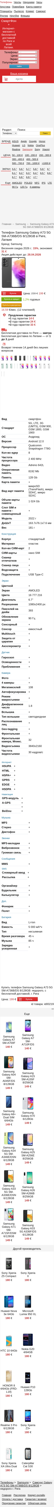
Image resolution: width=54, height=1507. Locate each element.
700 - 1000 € (32, 163)
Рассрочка (20, 1495)
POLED (28, 182)
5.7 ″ (28, 169)
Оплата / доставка (12, 1499)
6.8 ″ (21, 177)
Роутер (4, 15)
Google (33, 141)
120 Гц (23, 187)
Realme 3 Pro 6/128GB (9, 1427)
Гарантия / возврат (36, 1499)
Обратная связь (37, 1503)
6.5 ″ (42, 173)
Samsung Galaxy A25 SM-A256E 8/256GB (28, 1154)
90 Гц (15, 187)
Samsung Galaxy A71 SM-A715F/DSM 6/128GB (8, 1230)
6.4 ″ (35, 173)
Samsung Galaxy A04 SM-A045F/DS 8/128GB (9, 1078)
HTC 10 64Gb (8, 1350)
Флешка (25, 15)
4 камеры (35, 187)
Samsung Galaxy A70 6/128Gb (28, 1115)
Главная (6, 1495)
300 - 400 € (18, 159)
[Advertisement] (21, 105)
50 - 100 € (17, 155)
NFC (37, 182)
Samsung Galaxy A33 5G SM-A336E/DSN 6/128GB (9, 1192)
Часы (39, 2)
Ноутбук (14, 15)
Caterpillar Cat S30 (28, 1465)
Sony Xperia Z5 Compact (8, 1274)
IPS (43, 182)
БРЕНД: (6, 141)
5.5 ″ (14, 169)
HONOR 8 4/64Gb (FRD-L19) (8, 1388)
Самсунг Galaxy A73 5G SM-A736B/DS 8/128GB (26, 1484)
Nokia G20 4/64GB (28, 1350)
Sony (37, 149)
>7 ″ (35, 177)
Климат (30, 11)
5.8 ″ (35, 169)
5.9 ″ (42, 169)
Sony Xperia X (28, 1274)
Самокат (41, 11)
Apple (24, 141)
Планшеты (6, 11)
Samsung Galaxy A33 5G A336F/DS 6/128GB (28, 1230)
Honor (42, 141)
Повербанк (18, 6)
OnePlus (40, 145)
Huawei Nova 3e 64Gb (9, 1312)
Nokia (31, 145)
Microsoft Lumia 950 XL (28, 1312)
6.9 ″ (28, 177)
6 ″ (48, 169)
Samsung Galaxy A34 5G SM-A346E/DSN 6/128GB (9, 1154)
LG (23, 145)
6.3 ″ (28, 173)
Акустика (5, 6)
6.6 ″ (49, 173)
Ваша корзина (19, 73)
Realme (16, 149)
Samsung (27, 149)
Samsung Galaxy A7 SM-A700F (8, 1039)
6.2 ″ (21, 173)
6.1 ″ (14, 173)
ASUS (15, 141)
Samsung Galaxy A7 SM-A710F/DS (28, 1039)
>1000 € (46, 163)
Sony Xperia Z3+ (28, 1427)
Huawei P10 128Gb (28, 1389)
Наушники (28, 2)
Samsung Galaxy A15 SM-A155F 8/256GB (28, 1077)
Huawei (16, 145)
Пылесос (19, 11)
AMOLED (17, 182)
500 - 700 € (18, 163)
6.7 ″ (14, 177)
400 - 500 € (32, 159)
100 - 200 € (31, 155)
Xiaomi (46, 149)
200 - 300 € (45, 155)
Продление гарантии (14, 1503)
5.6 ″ (21, 169)
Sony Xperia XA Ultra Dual (9, 1465)
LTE (50, 182)
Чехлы (17, 2)
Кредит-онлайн (36, 1495)
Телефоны (6, 2)
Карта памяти (34, 6)
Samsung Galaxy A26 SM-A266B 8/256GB (28, 1192)
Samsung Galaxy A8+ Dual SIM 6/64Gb (9, 1116)
